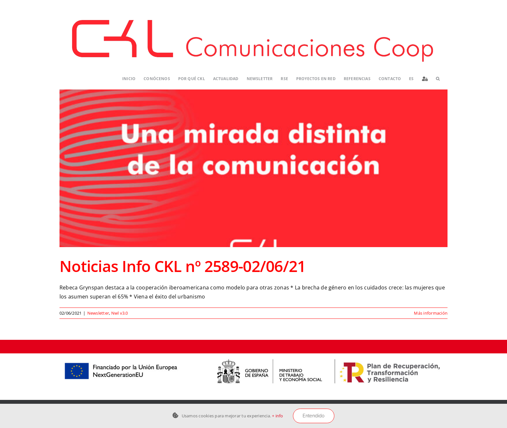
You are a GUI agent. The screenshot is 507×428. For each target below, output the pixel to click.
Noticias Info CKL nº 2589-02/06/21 (182, 266)
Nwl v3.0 (119, 313)
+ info (277, 416)
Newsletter (98, 313)
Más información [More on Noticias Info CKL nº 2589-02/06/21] (431, 313)
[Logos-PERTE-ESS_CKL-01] (253, 356)
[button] (437, 78)
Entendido (314, 415)
